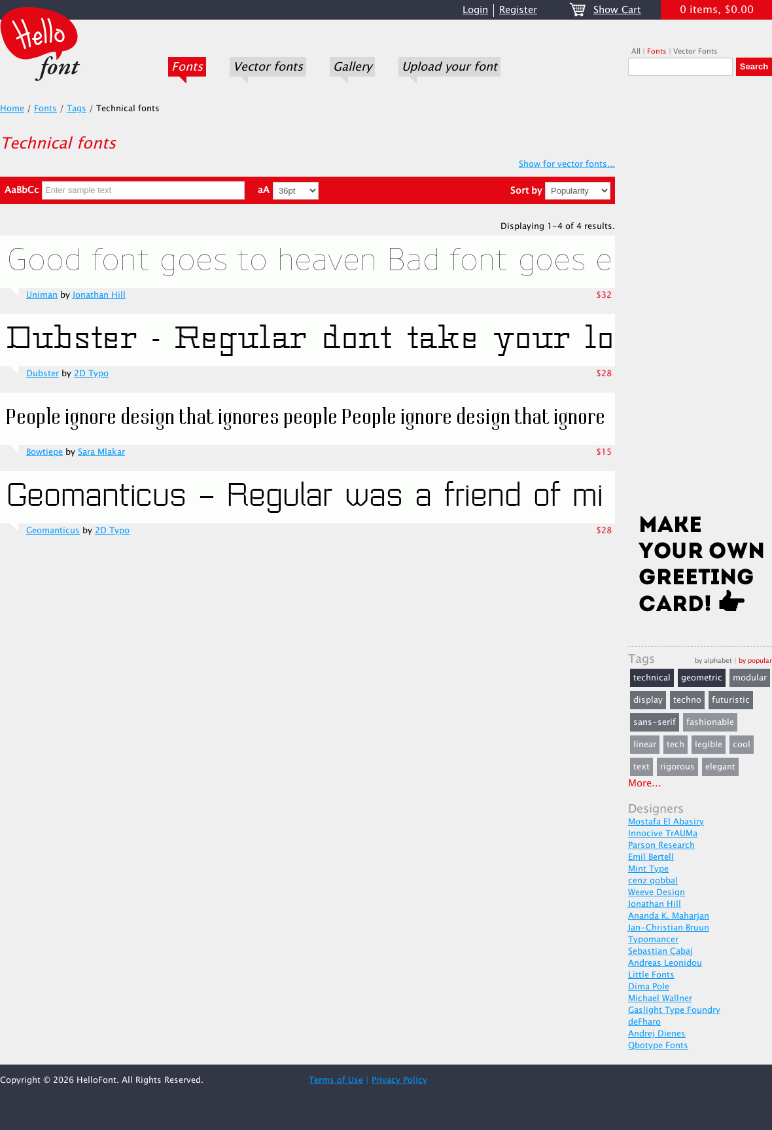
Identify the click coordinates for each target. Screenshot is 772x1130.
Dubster (42, 373)
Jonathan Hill (99, 295)
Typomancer (653, 939)
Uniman (42, 295)
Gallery (352, 67)
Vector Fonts (695, 51)
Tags (76, 108)
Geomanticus (53, 530)
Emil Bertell (651, 857)
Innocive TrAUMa (662, 833)
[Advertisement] (700, 299)
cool (741, 744)
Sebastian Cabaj (660, 951)
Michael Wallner (660, 998)
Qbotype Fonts (658, 1045)
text (641, 766)
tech (675, 744)
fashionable (710, 722)
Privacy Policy (399, 1080)
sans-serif (654, 722)
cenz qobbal (653, 880)
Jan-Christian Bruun (668, 927)
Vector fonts (268, 67)
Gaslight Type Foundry (674, 1010)
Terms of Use (336, 1080)
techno (687, 700)
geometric (701, 677)
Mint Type (648, 868)
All (635, 51)
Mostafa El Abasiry (666, 821)
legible (708, 744)
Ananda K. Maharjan (668, 916)
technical (652, 677)
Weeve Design (656, 892)
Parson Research (661, 845)
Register (518, 10)
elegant (720, 766)
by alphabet (713, 660)
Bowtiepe (44, 452)
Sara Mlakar (101, 452)
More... (644, 783)
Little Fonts (651, 974)
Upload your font (449, 67)
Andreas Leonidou (665, 963)
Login (475, 10)
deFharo (644, 1022)
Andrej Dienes (657, 1033)
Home (12, 108)
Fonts (187, 67)
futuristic (731, 700)
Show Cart (617, 10)
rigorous (677, 766)
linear (644, 744)
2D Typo (91, 373)
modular (750, 677)
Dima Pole (648, 986)
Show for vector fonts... (567, 164)
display (648, 700)
